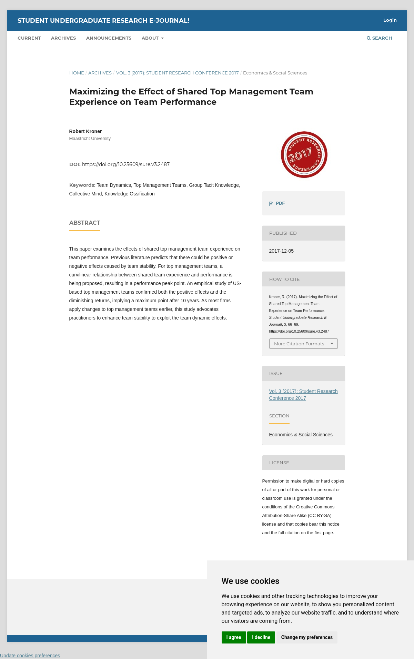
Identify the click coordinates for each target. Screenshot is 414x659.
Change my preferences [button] (307, 637)
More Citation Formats (299, 343)
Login (390, 20)
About (151, 38)
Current (29, 38)
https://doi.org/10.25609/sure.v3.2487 (126, 164)
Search (379, 38)
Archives (63, 38)
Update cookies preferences (30, 655)
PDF (280, 203)
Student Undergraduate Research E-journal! (103, 20)
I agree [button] (233, 637)
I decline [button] (261, 637)
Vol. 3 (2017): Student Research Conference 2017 (177, 72)
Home (76, 72)
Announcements (108, 38)
